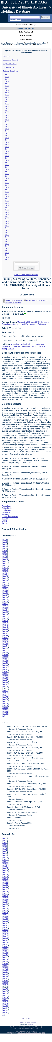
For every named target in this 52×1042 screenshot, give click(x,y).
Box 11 (7, 97)
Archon (24, 1031)
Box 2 (7, 77)
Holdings (20, 43)
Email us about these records (26, 275)
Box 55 (7, 196)
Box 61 (7, 210)
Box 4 (7, 81)
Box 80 (7, 253)
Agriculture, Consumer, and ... (23, 44)
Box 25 (7, 128)
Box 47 (7, 178)
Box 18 (7, 113)
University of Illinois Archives (23, 7)
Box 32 (7, 144)
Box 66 (7, 221)
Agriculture (15, 344)
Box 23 (7, 124)
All (3, 716)
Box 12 (7, 99)
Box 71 (7, 232)
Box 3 (7, 79)
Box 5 (7, 83)
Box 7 (7, 88)
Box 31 (7, 142)
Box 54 (7, 194)
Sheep (4, 348)
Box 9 (7, 92)
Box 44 (7, 171)
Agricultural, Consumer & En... (35, 43)
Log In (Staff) (26, 1018)
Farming (16, 346)
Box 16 (7, 108)
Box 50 (7, 185)
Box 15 (7, 106)
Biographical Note (10, 64)
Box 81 (7, 255)
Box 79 (7, 250)
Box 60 (7, 207)
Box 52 (7, 189)
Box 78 (7, 248)
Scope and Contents (11, 60)
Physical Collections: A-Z (26, 28)
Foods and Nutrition (29, 346)
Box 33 (7, 147)
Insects (42, 346)
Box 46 (7, 176)
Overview (6, 56)
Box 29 (7, 138)
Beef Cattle (39, 344)
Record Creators (26, 39)
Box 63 (7, 214)
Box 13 (7, 101)
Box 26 (7, 131)
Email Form (31, 1024)
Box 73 (7, 237)
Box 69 (7, 228)
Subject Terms (8, 67)
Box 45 (7, 174)
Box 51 (7, 187)
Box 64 (7, 216)
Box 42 (7, 167)
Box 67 (7, 223)
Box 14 (7, 104)
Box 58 (7, 203)
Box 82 (7, 257)
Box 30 (7, 140)
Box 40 (7, 162)
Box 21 (7, 119)
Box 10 (7, 95)
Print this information (12, 303)
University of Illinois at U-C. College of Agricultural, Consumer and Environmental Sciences (25, 323)
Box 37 (7, 156)
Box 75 (7, 241)
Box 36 (7, 153)
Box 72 (7, 234)
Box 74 (7, 239)
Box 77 (7, 246)
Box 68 (7, 225)
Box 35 (7, 151)
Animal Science (27, 344)
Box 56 (7, 198)
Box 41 (7, 165)
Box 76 (7, 244)
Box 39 (7, 160)
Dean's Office (5, 44)
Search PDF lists (15, 20)
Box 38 (7, 158)
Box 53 (7, 192)
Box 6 (7, 86)
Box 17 (7, 110)
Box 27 (7, 133)
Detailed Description (10, 71)
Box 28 (7, 135)
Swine (11, 348)
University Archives (7, 43)
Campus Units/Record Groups (26, 25)
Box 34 (7, 149)
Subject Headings (26, 35)
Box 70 (7, 230)
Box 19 (7, 115)
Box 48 (7, 180)
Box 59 (7, 205)
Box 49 (7, 183)
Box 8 (7, 90)
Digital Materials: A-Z (26, 32)
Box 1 (7, 74)
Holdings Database (15, 11)
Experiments (7, 346)
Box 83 (7, 259)
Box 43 (7, 169)
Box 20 (7, 117)
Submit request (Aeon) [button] (12, 300)
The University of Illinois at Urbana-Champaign (31, 1033)
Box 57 (7, 201)
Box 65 (7, 219)
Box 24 (7, 126)
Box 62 (7, 212)
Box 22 (7, 122)
